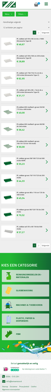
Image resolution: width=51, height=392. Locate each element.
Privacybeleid (24, 386)
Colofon (34, 386)
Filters (22, 14)
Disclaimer (13, 386)
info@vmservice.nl (12, 381)
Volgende (45, 32)
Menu (8, 14)
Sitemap (5, 386)
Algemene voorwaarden (11, 389)
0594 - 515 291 (10, 376)
